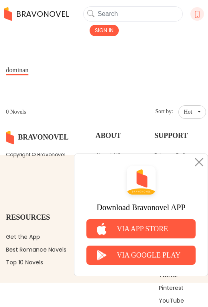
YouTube (171, 301)
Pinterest (171, 288)
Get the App (23, 237)
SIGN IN (104, 30)
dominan (17, 70)
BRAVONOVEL (36, 14)
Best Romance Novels (36, 250)
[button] (192, 112)
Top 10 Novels (24, 262)
